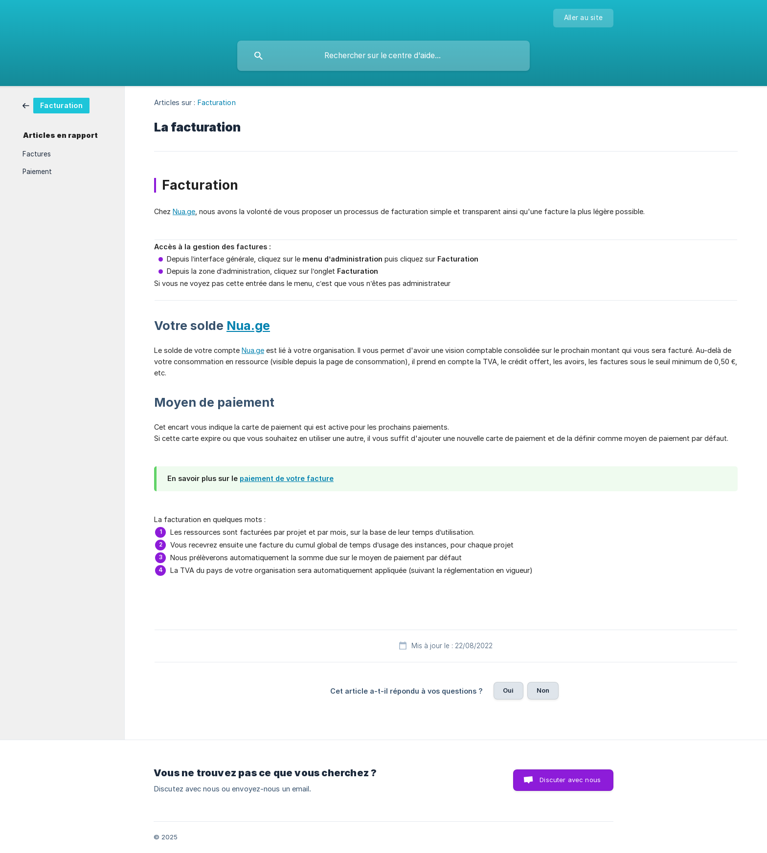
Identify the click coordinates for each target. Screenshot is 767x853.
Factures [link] (37, 154)
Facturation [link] (217, 102)
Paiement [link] (37, 171)
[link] (56, 104)
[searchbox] (383, 56)
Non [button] (543, 690)
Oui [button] (508, 690)
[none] (583, 18)
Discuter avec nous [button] (570, 780)
